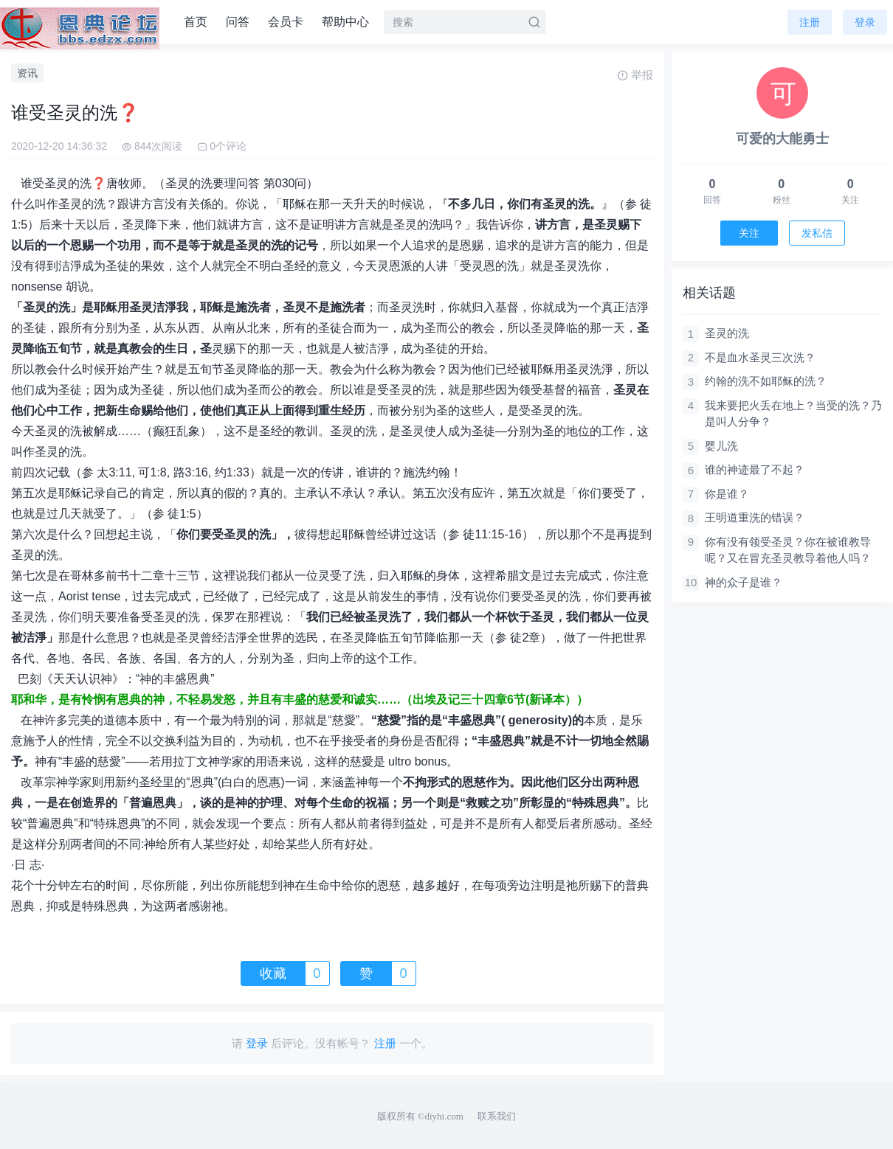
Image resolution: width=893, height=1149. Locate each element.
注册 (809, 22)
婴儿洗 (721, 446)
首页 (195, 21)
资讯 (27, 73)
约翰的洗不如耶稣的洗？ (766, 381)
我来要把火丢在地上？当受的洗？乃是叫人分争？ (793, 413)
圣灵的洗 (727, 333)
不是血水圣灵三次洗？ (760, 357)
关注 (749, 233)
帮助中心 (345, 21)
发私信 (816, 233)
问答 (237, 21)
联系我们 (496, 1116)
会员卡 (285, 21)
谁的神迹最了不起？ (754, 469)
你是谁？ (727, 493)
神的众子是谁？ (743, 582)
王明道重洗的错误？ (754, 517)
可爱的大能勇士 (782, 138)
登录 (865, 22)
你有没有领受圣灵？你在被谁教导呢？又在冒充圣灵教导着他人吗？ (788, 550)
